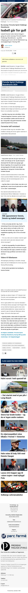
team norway (16, 347)
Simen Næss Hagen (14, 516)
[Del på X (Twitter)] (13, 53)
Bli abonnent (11, 1)
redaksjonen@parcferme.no (14, 521)
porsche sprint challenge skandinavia (13, 345)
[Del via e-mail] (15, 53)
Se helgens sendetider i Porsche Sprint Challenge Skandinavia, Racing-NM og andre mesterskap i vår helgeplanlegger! (13, 335)
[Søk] (25, 1)
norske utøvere (6, 350)
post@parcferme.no (14, 526)
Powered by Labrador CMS (14, 590)
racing (23, 347)
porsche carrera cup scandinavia (11, 343)
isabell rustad (6, 347)
